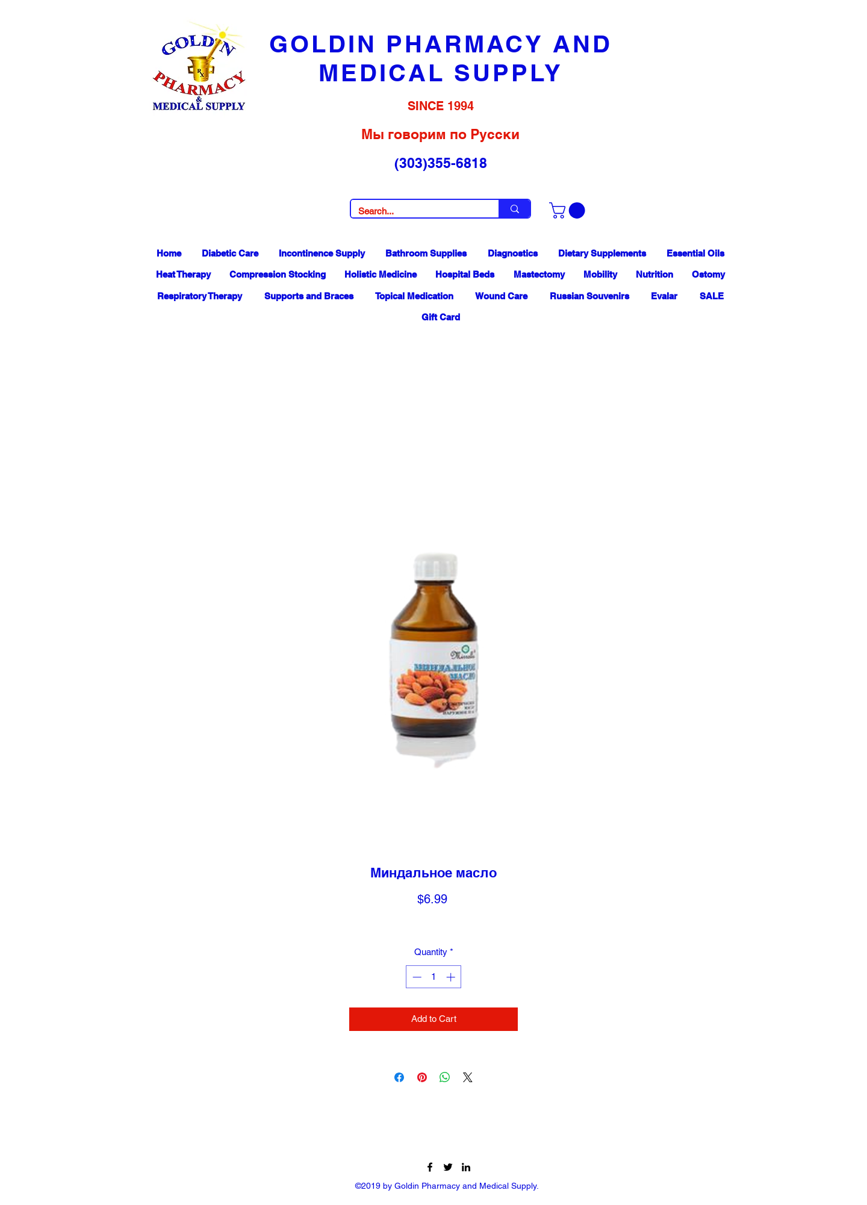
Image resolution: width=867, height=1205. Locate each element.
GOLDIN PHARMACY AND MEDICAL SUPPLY (440, 58)
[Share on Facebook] (399, 1077)
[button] (569, 210)
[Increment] (452, 977)
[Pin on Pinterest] (422, 1077)
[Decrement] (416, 977)
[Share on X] (468, 1077)
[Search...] (415, 211)
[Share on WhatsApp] (445, 1077)
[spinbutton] (434, 977)
